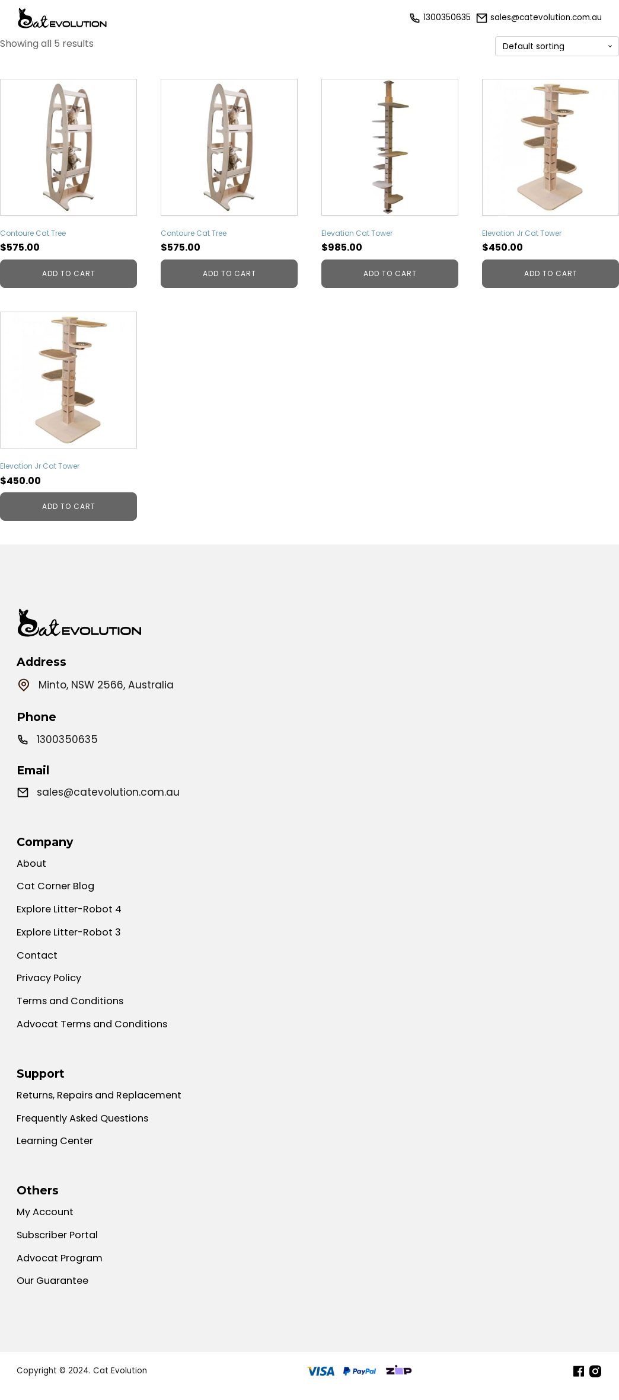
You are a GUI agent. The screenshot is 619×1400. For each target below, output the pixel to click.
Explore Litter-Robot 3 (71, 942)
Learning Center (58, 1156)
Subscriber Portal (60, 1252)
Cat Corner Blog (58, 895)
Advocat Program (63, 1276)
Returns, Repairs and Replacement (105, 1109)
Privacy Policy (52, 989)
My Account (47, 1229)
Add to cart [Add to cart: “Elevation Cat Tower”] (390, 273)
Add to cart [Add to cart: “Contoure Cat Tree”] (68, 273)
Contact (38, 966)
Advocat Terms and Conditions (97, 1037)
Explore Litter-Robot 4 (71, 918)
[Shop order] (557, 46)
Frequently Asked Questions (88, 1133)
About (32, 871)
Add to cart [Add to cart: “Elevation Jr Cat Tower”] (550, 273)
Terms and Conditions (74, 1014)
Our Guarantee (55, 1300)
